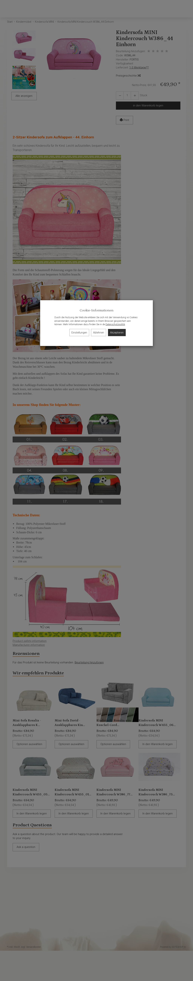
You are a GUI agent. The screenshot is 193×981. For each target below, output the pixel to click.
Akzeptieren (117, 332)
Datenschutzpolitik (115, 324)
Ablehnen (98, 332)
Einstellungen (79, 332)
